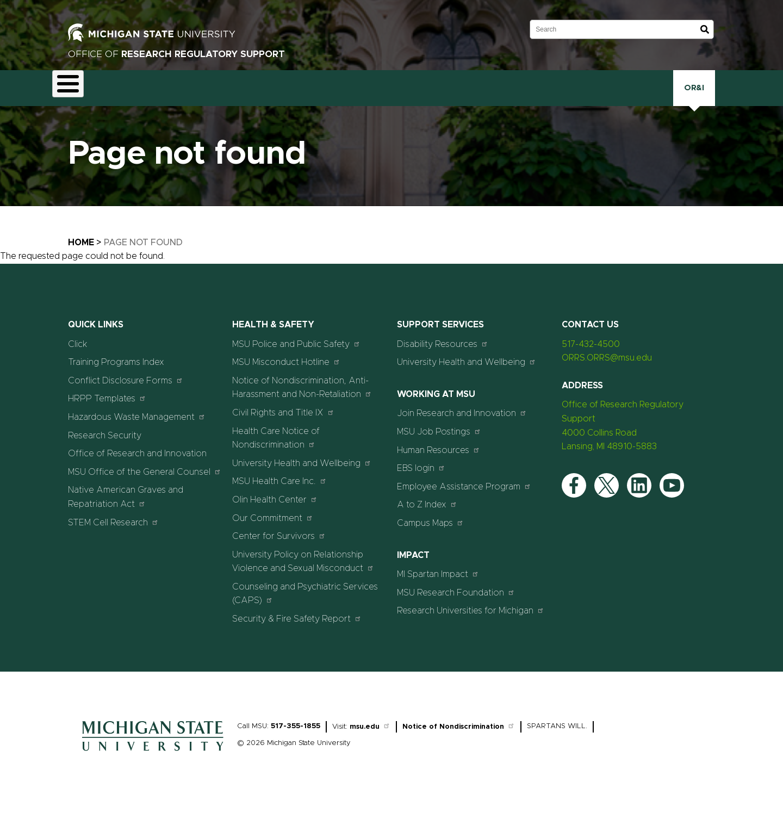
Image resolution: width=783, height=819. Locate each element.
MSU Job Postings (439, 445)
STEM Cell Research (113, 535)
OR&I (694, 94)
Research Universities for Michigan (470, 624)
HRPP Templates (107, 412)
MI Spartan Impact (438, 587)
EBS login (421, 481)
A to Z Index (427, 518)
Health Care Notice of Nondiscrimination (276, 451)
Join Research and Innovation (462, 426)
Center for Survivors (279, 549)
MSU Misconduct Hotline (286, 375)
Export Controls (258, 96)
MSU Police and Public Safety (296, 357)
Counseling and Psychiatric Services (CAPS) (305, 607)
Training (541, 94)
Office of (176, 54)
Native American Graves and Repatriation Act (125, 510)
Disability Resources (442, 357)
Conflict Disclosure (185, 96)
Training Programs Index (116, 375)
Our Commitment (272, 531)
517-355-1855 (295, 739)
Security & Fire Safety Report (297, 632)
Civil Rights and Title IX (283, 426)
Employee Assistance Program (464, 500)
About (74, 94)
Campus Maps (430, 536)
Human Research (404, 96)
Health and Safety (331, 96)
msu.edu (370, 739)
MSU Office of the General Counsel (144, 485)
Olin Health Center (275, 513)
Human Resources (438, 463)
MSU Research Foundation (456, 605)
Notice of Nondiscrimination (458, 739)
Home (81, 256)
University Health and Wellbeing (301, 476)
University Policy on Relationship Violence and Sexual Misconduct (303, 574)
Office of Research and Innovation (137, 467)
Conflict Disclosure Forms (125, 394)
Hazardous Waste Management (137, 430)
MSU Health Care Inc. (279, 494)
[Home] (152, 766)
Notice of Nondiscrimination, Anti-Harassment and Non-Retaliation (302, 401)
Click (585, 94)
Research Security (476, 94)
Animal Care (119, 96)
